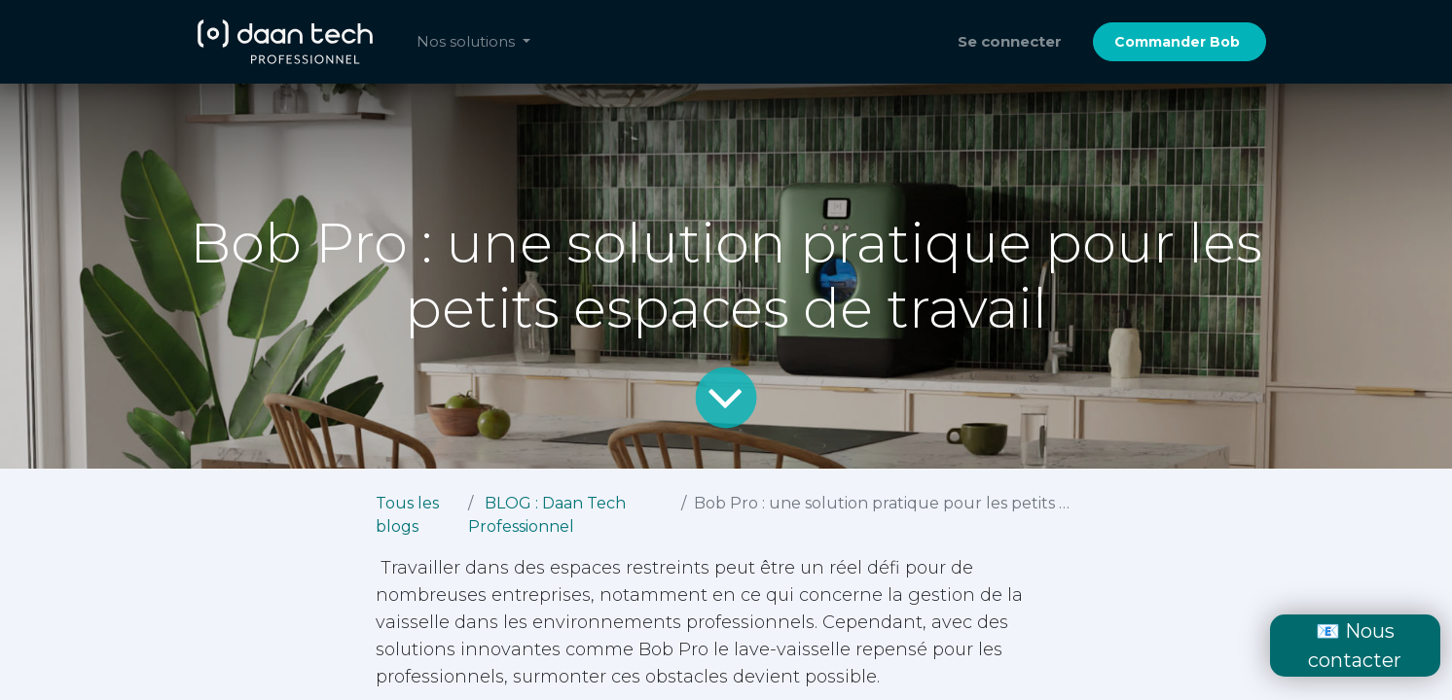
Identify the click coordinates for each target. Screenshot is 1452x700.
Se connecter (1010, 41)
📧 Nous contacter (1354, 645)
